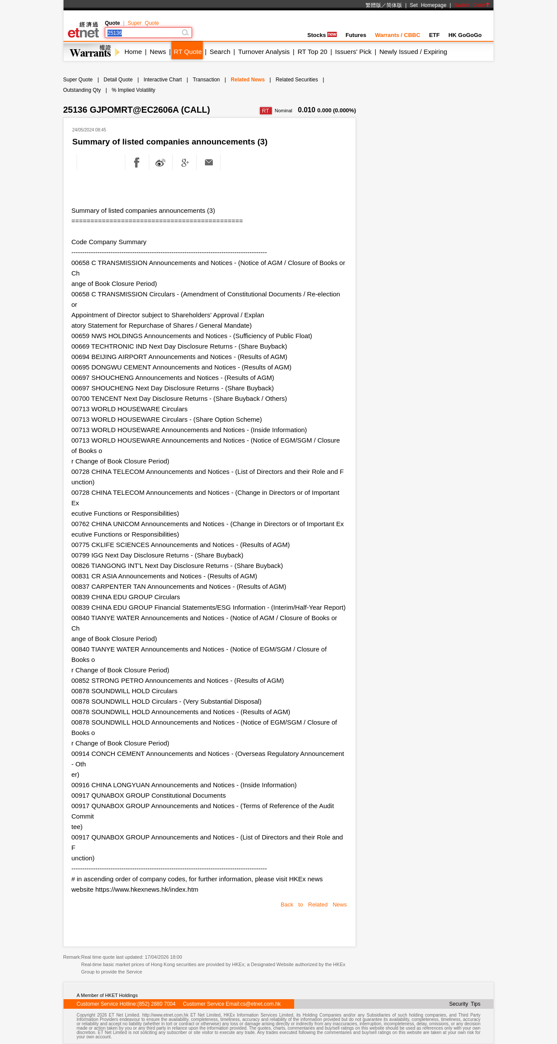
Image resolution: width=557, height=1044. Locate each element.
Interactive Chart (163, 80)
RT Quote (187, 51)
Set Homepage (428, 5)
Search (220, 51)
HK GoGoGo (465, 35)
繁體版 (373, 5)
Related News (248, 80)
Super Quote (143, 23)
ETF (434, 35)
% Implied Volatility (133, 90)
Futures (356, 35)
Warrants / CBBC (397, 35)
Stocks (322, 35)
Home (133, 51)
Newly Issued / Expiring (413, 51)
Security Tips (464, 1004)
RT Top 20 (312, 51)
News (158, 51)
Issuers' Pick (353, 51)
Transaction (206, 80)
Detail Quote (118, 80)
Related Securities (296, 80)
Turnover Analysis (264, 51)
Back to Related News (314, 904)
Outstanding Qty (82, 90)
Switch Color (472, 5)
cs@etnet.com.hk (260, 1004)
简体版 (394, 5)
